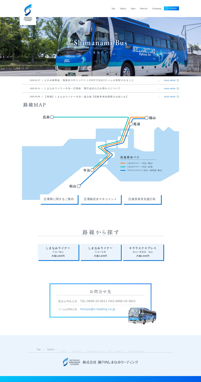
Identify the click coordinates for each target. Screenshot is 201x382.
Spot (133, 8)
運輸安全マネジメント (100, 199)
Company (156, 8)
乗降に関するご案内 (59, 199)
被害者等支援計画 (142, 199)
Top (113, 8)
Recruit (143, 8)
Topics (123, 8)
